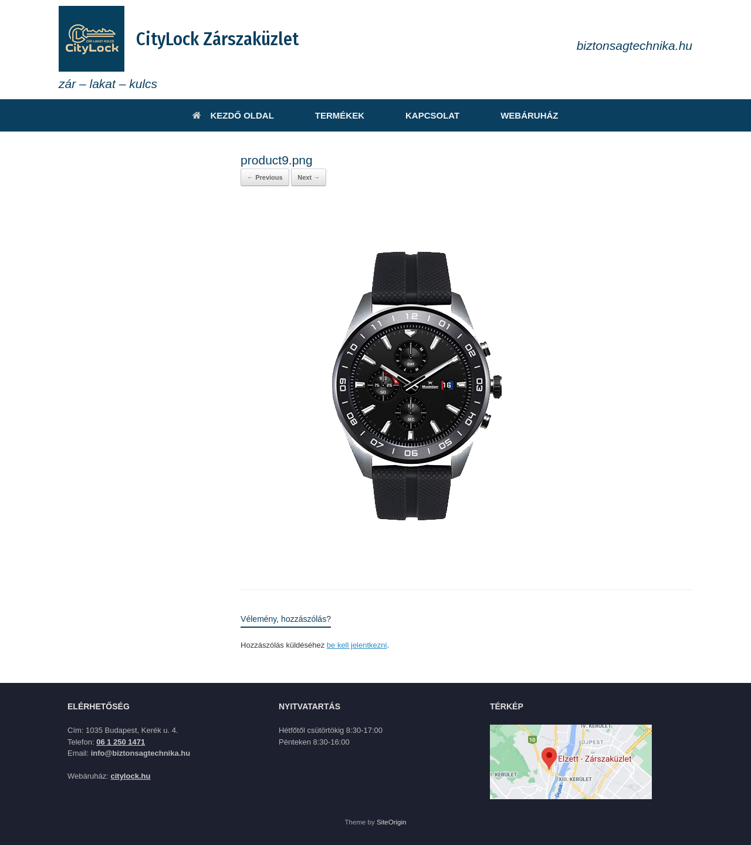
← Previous (265, 177)
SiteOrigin (392, 822)
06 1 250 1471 (120, 742)
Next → (308, 177)
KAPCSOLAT (432, 115)
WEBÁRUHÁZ (529, 115)
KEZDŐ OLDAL (232, 115)
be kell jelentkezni (357, 645)
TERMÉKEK (339, 115)
